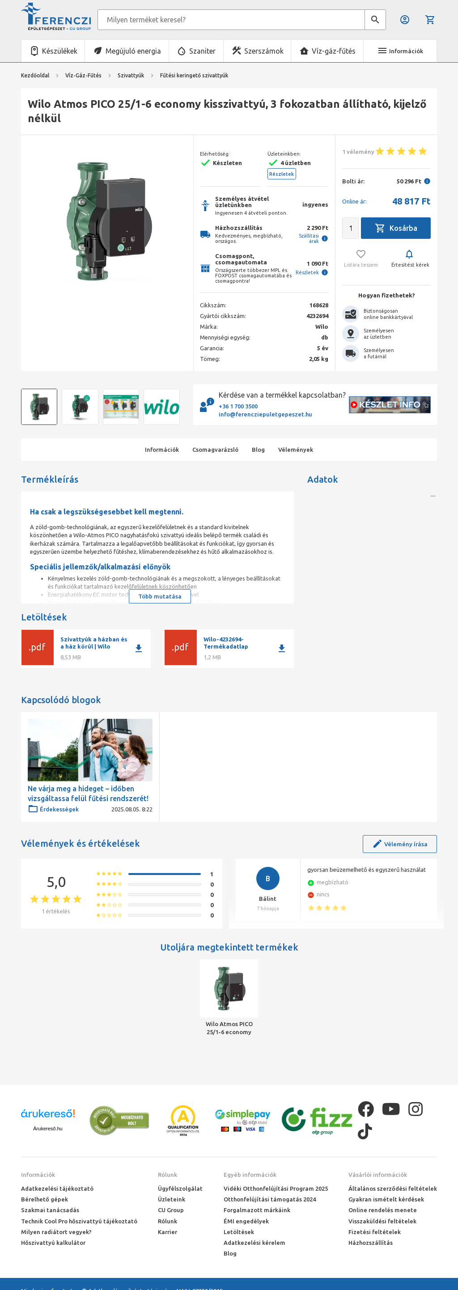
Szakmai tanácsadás (50, 1210)
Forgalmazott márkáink (257, 1210)
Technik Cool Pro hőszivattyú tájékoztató (79, 1221)
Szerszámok (264, 51)
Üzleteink (171, 1199)
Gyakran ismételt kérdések (386, 1199)
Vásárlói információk (377, 1174)
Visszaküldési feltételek (382, 1221)
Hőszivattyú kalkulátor (53, 1242)
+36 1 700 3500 (238, 406)
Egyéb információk (250, 1174)
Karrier (167, 1232)
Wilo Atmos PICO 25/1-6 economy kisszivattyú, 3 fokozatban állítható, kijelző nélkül (229, 1028)
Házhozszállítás (370, 1242)
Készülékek (59, 51)
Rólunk (167, 1174)
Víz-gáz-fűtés (334, 51)
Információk (38, 1174)
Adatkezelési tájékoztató (57, 1188)
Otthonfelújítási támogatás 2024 (270, 1199)
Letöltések (239, 1232)
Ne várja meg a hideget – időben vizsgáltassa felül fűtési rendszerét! (88, 793)
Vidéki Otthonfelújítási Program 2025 (276, 1188)
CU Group (171, 1210)
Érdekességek (53, 809)
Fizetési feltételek (374, 1232)
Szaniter (202, 51)
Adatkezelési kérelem (254, 1242)
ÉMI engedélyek (246, 1221)
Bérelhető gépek (44, 1199)
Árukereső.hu (47, 1128)
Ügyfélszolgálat (180, 1188)
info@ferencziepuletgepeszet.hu (265, 414)
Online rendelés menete (382, 1210)
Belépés (404, 19)
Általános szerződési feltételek (392, 1188)
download (138, 648)
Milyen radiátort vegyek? (56, 1232)
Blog (230, 1253)
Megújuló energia (133, 51)
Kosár (430, 19)
